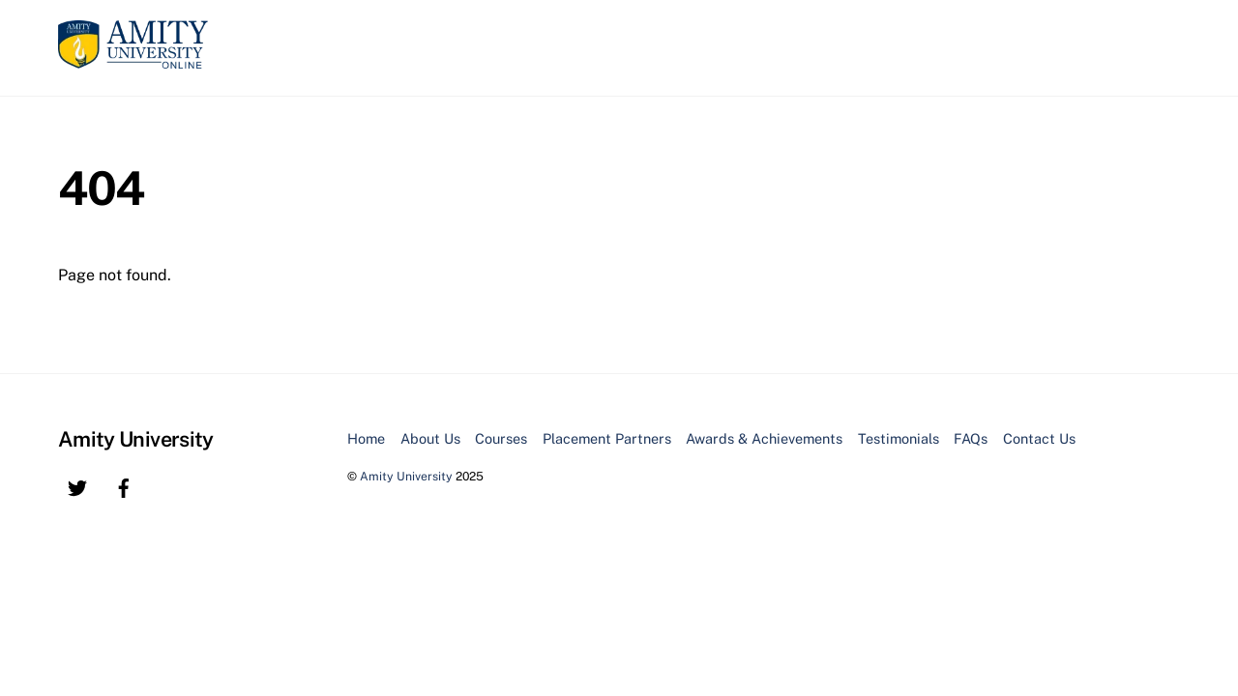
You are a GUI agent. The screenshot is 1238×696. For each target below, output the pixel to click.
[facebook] (123, 486)
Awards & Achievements (764, 438)
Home (366, 438)
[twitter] (77, 486)
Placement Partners (607, 438)
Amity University (406, 476)
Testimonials (898, 438)
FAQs (970, 438)
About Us (430, 438)
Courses (501, 438)
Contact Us (1039, 438)
